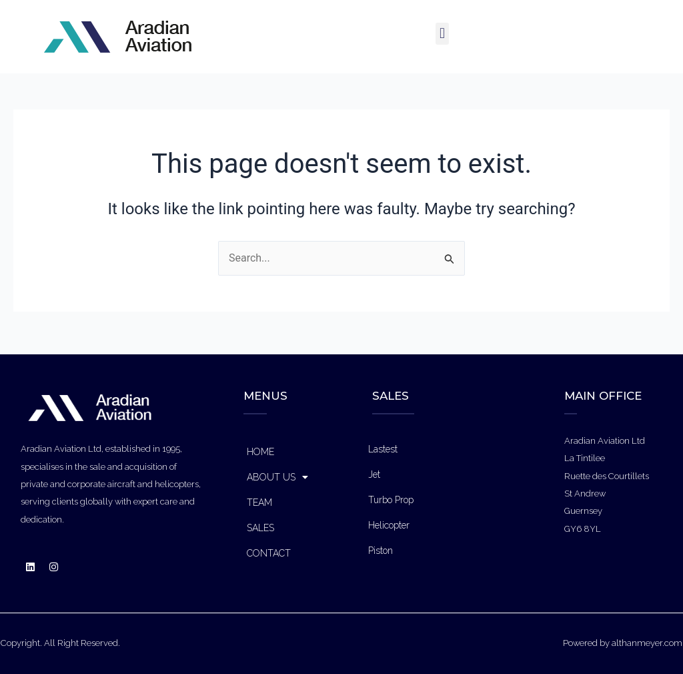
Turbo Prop (391, 499)
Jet (374, 474)
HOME (260, 451)
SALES (260, 528)
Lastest (383, 449)
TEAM (259, 502)
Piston (380, 550)
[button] (442, 34)
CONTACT (269, 553)
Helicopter (389, 525)
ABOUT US (277, 477)
